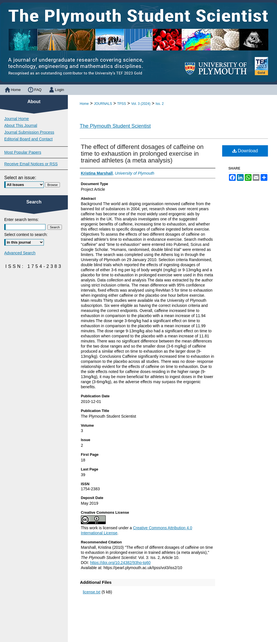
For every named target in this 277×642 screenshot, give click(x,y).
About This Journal (20, 125)
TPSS (121, 104)
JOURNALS (103, 104)
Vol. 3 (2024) (140, 104)
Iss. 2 (159, 104)
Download (245, 150)
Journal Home (16, 118)
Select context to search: (25, 234)
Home (84, 104)
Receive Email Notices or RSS (31, 164)
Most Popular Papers (22, 152)
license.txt (91, 592)
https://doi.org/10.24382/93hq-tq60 (120, 562)
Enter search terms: (21, 219)
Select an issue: (20, 177)
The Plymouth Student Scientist (115, 126)
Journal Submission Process (29, 132)
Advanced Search (20, 253)
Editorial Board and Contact (28, 139)
